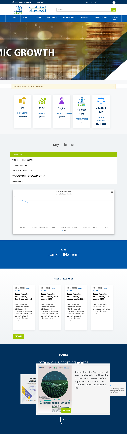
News (69, 404)
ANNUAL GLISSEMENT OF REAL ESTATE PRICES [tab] (28, 176)
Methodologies (72, 418)
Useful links (17, 413)
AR (96, 2)
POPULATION (82, 119)
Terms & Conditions (20, 427)
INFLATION (22, 113)
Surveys (84, 18)
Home (8, 18)
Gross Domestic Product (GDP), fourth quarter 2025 (23, 252)
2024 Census (46, 408)
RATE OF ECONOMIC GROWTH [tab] (22, 160)
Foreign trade (46, 418)
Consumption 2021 (48, 413)
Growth (42, 113)
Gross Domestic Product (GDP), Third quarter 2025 (49, 252)
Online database (47, 404)
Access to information (24, 2)
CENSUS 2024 (115, 18)
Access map (17, 408)
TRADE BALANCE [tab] (18, 181)
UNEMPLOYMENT (64, 113)
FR (91, 2)
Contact (40, 2)
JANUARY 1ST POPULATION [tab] (22, 171)
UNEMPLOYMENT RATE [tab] (20, 165)
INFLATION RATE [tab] (18, 155)
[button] (113, 86)
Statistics (70, 413)
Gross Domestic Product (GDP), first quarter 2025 (101, 252)
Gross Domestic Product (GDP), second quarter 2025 (75, 252)
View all (18, 292)
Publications (52, 18)
